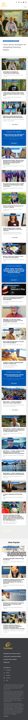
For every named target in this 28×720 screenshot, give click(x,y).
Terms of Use (21, 685)
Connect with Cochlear (10, 659)
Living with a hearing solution (12, 656)
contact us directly (9, 708)
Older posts (6, 530)
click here (14, 714)
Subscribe (6, 662)
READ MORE (14, 124)
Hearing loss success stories (12, 653)
